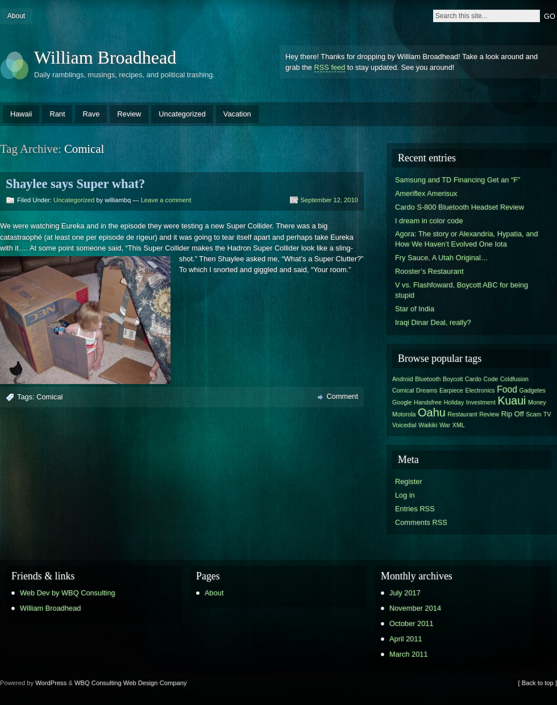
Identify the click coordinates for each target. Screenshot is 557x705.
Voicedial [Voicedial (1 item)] (404, 425)
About (16, 16)
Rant (57, 114)
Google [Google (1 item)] (401, 402)
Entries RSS (415, 508)
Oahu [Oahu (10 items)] (432, 412)
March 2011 (408, 654)
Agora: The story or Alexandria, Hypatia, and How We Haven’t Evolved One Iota (466, 239)
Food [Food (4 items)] (507, 389)
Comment (342, 396)
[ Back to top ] (537, 682)
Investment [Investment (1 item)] (481, 402)
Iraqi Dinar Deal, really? (433, 322)
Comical (49, 397)
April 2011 (405, 639)
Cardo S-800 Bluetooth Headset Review (459, 207)
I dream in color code (429, 220)
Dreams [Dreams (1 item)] (426, 390)
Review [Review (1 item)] (489, 414)
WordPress (50, 682)
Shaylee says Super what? (75, 184)
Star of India (414, 308)
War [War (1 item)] (444, 425)
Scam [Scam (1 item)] (533, 414)
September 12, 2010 (329, 200)
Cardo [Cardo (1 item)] (473, 379)
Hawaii (21, 114)
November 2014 (415, 608)
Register (408, 481)
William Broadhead (105, 57)
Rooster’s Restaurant (429, 271)
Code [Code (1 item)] (491, 379)
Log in (405, 495)
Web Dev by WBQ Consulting (67, 593)
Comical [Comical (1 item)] (403, 390)
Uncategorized (182, 114)
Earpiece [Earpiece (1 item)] (451, 390)
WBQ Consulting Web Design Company (130, 682)
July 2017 (405, 593)
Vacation (237, 114)
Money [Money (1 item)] (537, 402)
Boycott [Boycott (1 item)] (453, 379)
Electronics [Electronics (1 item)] (480, 390)
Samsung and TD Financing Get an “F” (457, 180)
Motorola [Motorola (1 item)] (403, 414)
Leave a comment (166, 200)
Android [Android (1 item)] (402, 379)
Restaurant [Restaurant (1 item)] (462, 414)
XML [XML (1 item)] (458, 425)
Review (129, 114)
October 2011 (411, 623)
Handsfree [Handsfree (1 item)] (428, 402)
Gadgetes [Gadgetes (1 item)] (532, 390)
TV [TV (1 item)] (547, 414)
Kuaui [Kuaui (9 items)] (511, 400)
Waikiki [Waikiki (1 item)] (427, 425)
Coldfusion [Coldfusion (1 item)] (514, 379)
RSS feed (330, 67)
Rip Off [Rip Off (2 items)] (512, 414)
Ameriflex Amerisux (426, 193)
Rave (90, 114)
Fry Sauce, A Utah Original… (441, 257)
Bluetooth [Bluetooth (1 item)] (427, 379)
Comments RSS (421, 522)
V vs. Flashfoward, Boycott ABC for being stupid (461, 290)
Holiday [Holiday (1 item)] (454, 402)
